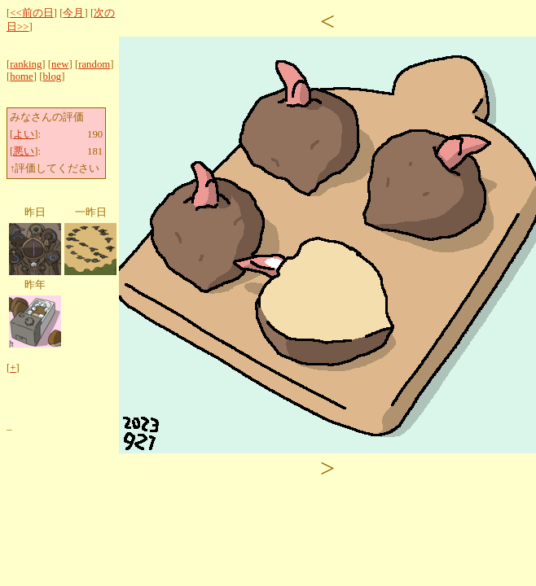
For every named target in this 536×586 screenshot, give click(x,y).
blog (51, 76)
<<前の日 (31, 13)
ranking (26, 64)
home (21, 76)
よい (23, 134)
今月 (73, 13)
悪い (23, 151)
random (94, 64)
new (59, 64)
